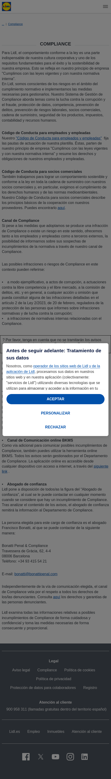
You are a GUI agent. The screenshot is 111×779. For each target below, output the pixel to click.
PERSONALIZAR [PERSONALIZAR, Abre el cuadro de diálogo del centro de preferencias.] (55, 413)
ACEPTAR (55, 399)
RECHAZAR (55, 427)
